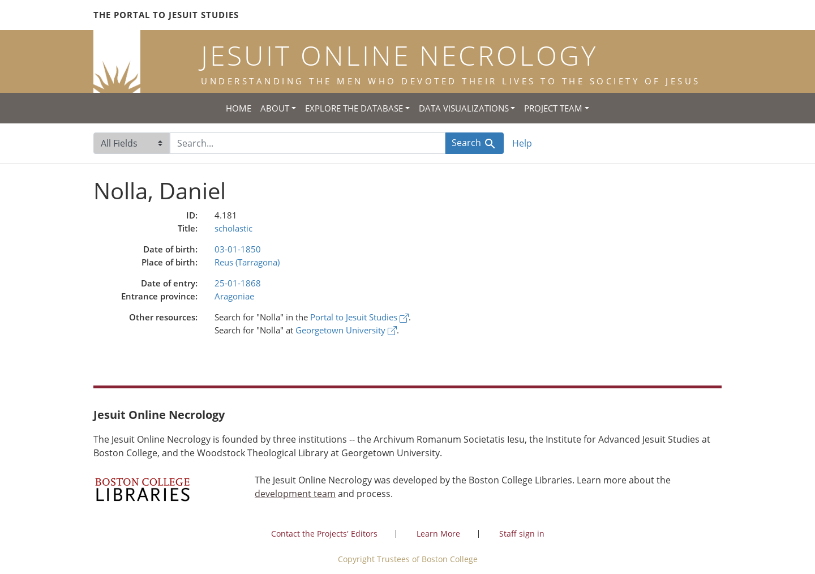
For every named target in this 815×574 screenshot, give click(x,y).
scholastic (233, 228)
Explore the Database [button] (354, 108)
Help (522, 143)
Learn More (438, 533)
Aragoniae (234, 296)
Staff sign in (521, 533)
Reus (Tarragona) (247, 262)
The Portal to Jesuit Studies (166, 14)
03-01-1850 (238, 249)
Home (238, 108)
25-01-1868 (238, 283)
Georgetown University (346, 330)
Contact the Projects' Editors (324, 533)
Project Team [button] (553, 108)
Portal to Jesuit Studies (359, 317)
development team (295, 493)
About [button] (274, 108)
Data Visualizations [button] (464, 108)
